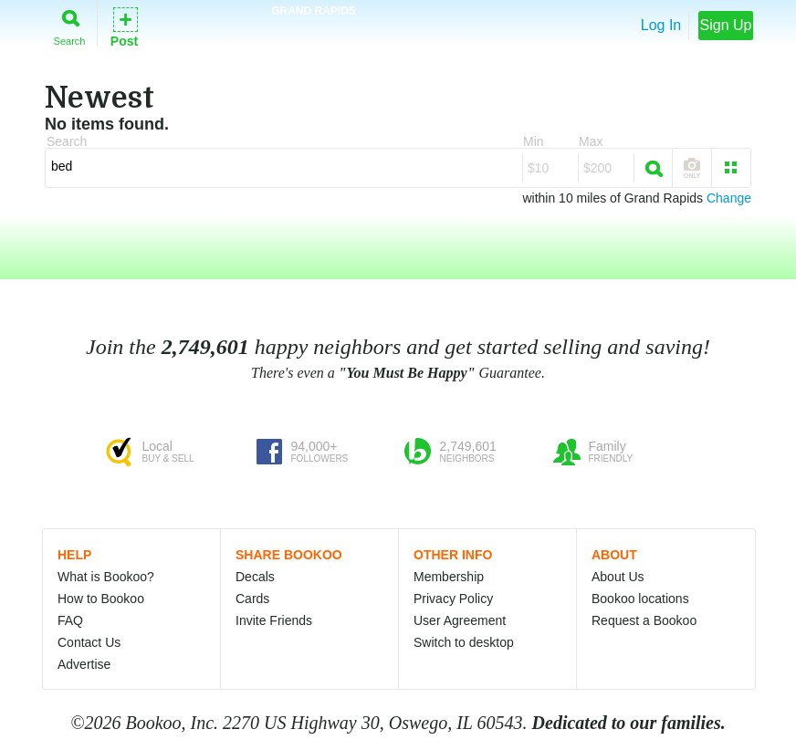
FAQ (70, 620)
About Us (618, 576)
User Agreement (460, 620)
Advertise (84, 664)
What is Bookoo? (106, 576)
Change (729, 198)
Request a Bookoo (644, 620)
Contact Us (89, 642)
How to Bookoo (101, 598)
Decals (255, 576)
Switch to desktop (464, 642)
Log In (661, 25)
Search (70, 24)
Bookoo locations (640, 598)
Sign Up (726, 25)
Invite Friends (274, 620)
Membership (449, 576)
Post (124, 26)
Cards (252, 598)
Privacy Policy (453, 598)
